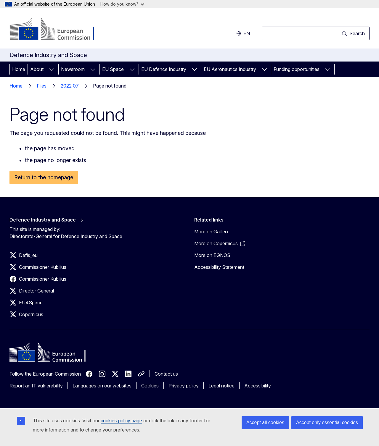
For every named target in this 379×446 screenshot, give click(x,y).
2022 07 (70, 86)
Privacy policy (183, 386)
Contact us (166, 374)
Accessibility (257, 386)
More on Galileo (211, 232)
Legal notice (221, 386)
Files (41, 86)
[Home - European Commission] (57, 29)
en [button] (243, 33)
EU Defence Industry (163, 69)
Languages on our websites (102, 386)
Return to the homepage (43, 177)
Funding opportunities (296, 69)
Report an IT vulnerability (36, 386)
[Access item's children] (51, 69)
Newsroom (73, 69)
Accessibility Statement (219, 267)
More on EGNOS (212, 255)
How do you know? (122, 4)
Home (18, 69)
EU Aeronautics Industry (230, 69)
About (37, 69)
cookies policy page (121, 420)
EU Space (113, 69)
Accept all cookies (265, 422)
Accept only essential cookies (327, 422)
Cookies (150, 386)
